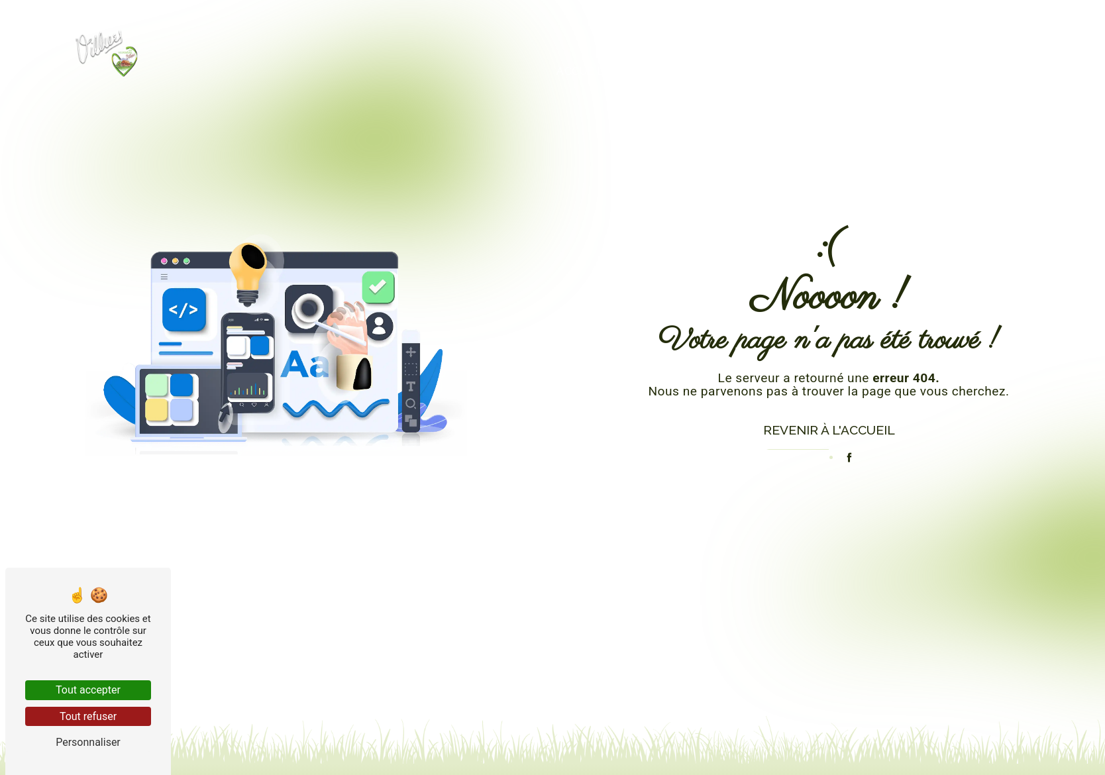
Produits (667, 70)
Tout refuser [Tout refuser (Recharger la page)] (88, 716)
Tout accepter (88, 690)
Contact (971, 70)
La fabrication (863, 70)
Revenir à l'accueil (829, 430)
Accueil (581, 70)
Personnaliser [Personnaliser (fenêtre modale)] (88, 742)
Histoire (757, 70)
